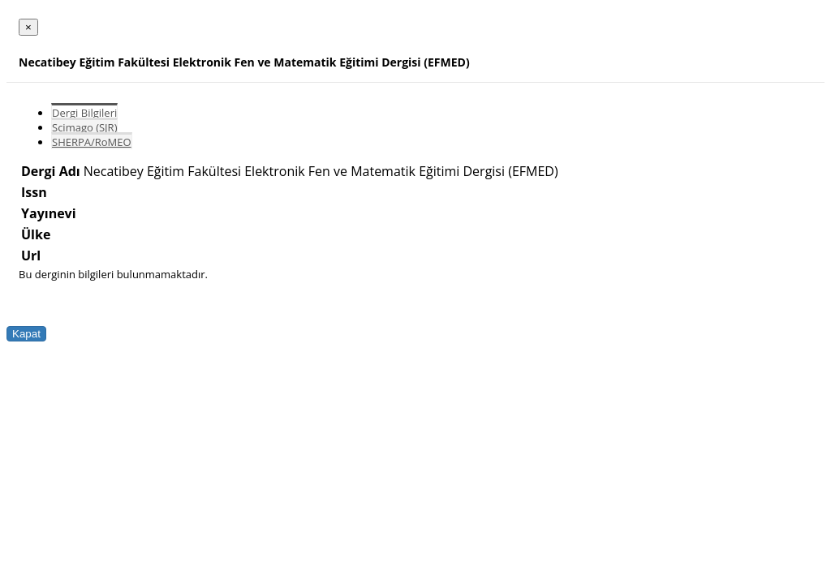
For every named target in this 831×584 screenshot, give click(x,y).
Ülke (35, 234)
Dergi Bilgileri (84, 112)
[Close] (28, 27)
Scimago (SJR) (84, 127)
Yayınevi (48, 213)
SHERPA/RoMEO (91, 142)
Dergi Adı (50, 171)
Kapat (26, 334)
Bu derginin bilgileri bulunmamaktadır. (113, 274)
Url (31, 255)
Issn (34, 192)
